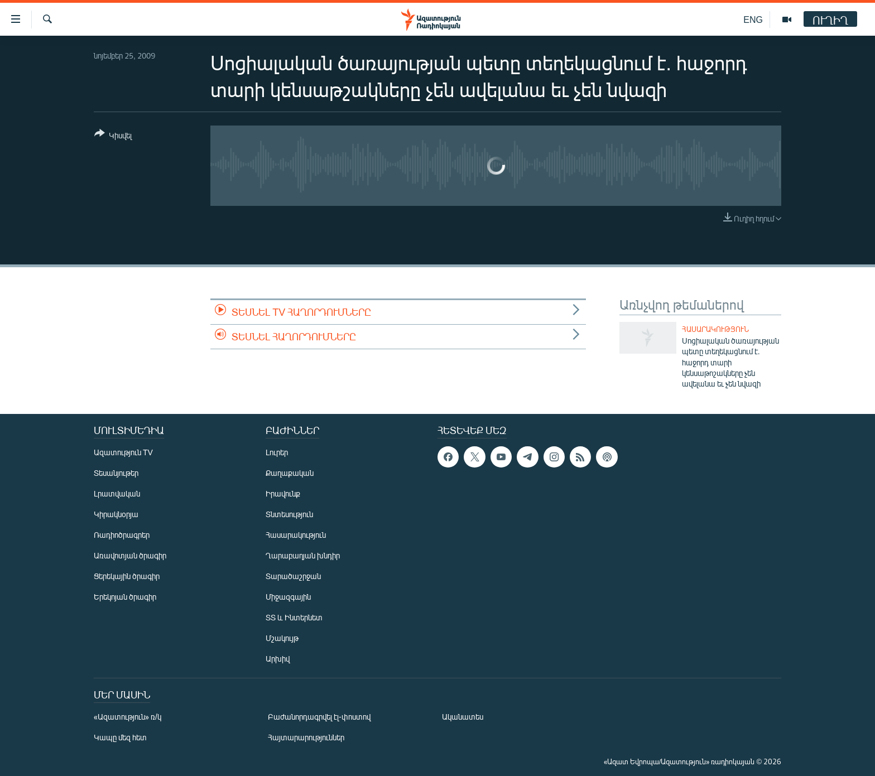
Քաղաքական (290, 473)
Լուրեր (277, 452)
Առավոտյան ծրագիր (130, 555)
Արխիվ (278, 658)
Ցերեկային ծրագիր (127, 576)
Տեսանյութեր (116, 473)
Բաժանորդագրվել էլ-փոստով (319, 716)
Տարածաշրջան (293, 576)
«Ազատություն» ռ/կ (127, 716)
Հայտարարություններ (306, 737)
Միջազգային (288, 596)
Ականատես (462, 716)
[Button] (113, 136)
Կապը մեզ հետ (120, 737)
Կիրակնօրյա (116, 514)
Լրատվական (117, 493)
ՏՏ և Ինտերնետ (294, 617)
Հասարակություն (715, 329)
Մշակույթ (282, 638)
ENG (753, 19)
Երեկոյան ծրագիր (125, 596)
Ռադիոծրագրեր (122, 534)
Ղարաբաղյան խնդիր (303, 555)
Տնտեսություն (289, 514)
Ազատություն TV (123, 452)
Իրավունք (283, 493)
